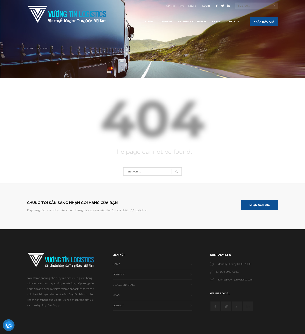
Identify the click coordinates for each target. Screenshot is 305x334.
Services (170, 5)
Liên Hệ (192, 5)
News (181, 5)
